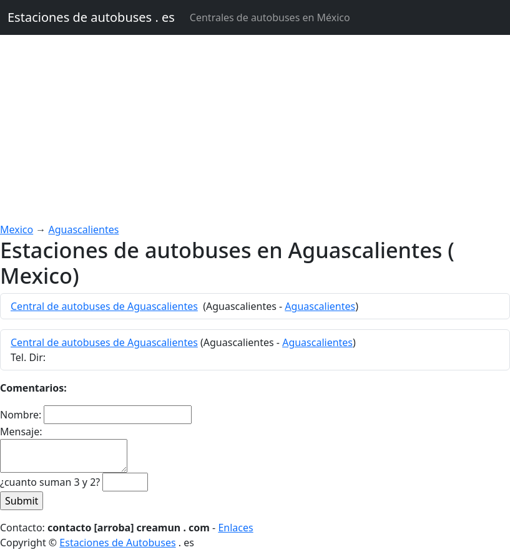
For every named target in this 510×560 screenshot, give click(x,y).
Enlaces (235, 527)
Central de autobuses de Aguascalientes (104, 306)
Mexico (16, 229)
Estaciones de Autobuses (117, 542)
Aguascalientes (84, 229)
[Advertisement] (255, 128)
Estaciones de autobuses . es (91, 17)
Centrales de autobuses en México (270, 17)
